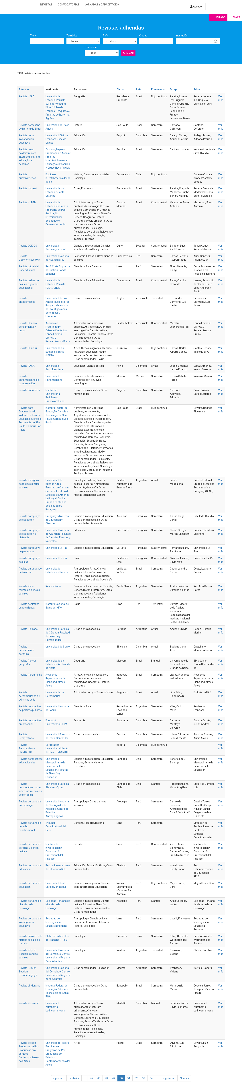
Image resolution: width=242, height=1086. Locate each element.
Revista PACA (27, 365)
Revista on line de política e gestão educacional (29, 284)
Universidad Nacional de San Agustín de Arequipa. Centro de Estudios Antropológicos (57, 809)
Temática (71, 35)
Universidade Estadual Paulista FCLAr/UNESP (55, 284)
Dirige (173, 89)
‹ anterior (74, 1078)
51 (128, 1078)
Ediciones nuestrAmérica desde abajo (58, 178)
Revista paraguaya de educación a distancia (29, 534)
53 (143, 1078)
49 (113, 1078)
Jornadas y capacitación (102, 4)
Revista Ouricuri (28, 348)
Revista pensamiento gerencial (26, 650)
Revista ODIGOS (28, 245)
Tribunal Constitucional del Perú (56, 826)
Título (33, 35)
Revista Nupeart (28, 188)
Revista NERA (26, 96)
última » (184, 1078)
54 (151, 1078)
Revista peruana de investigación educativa (30, 922)
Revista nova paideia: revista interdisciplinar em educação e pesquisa (29, 156)
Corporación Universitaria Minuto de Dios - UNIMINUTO (57, 748)
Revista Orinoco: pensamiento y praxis (28, 327)
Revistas (46, 4)
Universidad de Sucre (58, 646)
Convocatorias (68, 4)
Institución (182, 35)
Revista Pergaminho (30, 674)
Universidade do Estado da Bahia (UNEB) (55, 352)
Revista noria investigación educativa (26, 139)
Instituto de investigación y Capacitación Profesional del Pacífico (54, 851)
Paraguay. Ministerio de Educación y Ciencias (57, 520)
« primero (58, 1078)
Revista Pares (53, 586)
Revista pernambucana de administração (29, 696)
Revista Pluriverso (29, 1003)
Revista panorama (29, 390)
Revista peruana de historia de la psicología (30, 904)
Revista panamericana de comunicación (29, 380)
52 (136, 1078)
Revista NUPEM (27, 202)
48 (106, 1078)
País (105, 35)
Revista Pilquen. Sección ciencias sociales (28, 954)
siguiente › (169, 1078)
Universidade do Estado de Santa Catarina (55, 192)
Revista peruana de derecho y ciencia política (30, 848)
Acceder (196, 6)
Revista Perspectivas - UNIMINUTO (27, 748)
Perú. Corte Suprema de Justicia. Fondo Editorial (58, 270)
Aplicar (128, 52)
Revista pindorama (29, 985)
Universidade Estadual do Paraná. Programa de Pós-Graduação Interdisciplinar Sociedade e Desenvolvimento (57, 213)
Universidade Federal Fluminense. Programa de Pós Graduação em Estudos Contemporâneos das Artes (58, 1053)
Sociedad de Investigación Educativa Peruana (56, 922)
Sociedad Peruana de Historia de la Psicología (58, 904)
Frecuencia (91, 47)
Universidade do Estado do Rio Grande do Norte (58, 664)
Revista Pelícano (28, 628)
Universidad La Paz (56, 547)
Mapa (236, 17)
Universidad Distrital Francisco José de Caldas (57, 139)
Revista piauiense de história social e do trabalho (30, 940)
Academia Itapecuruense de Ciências (56, 678)
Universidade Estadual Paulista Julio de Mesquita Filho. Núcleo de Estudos (56, 103)
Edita (197, 89)
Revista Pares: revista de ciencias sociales (29, 590)
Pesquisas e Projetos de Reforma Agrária (58, 115)
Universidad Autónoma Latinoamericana (55, 1007)
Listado (220, 17)
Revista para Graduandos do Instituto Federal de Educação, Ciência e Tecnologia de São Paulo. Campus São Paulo (30, 418)
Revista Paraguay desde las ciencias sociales (29, 484)
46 (91, 1078)
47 (98, 1078)
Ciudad (143, 35)
